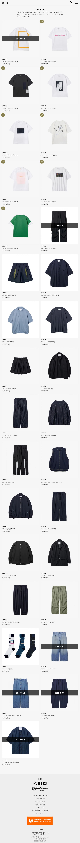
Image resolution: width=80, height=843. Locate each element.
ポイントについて (40, 789)
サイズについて (40, 786)
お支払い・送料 (40, 792)
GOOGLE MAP (40, 833)
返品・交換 (40, 795)
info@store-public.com (42, 825)
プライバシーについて (40, 801)
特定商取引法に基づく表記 (40, 798)
